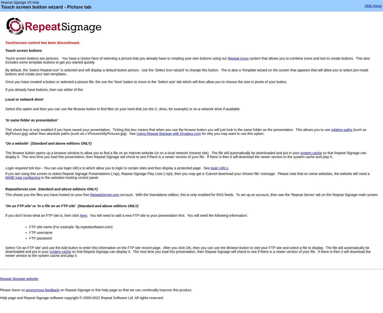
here (83, 215)
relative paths (341, 130)
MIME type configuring (22, 178)
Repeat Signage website (19, 279)
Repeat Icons (238, 58)
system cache (311, 153)
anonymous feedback (42, 290)
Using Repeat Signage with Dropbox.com (169, 134)
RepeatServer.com (104, 195)
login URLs (219, 168)
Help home (373, 6)
